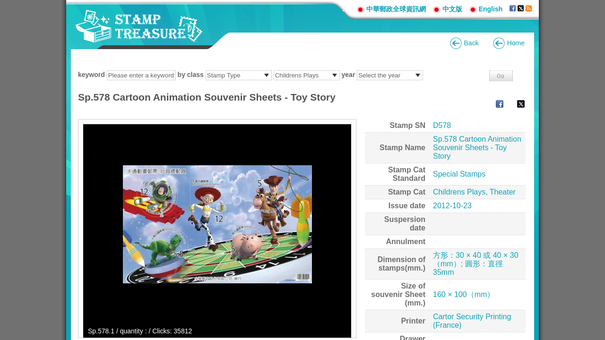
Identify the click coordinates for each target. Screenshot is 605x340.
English (491, 9)
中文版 (452, 9)
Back (471, 43)
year (348, 74)
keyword (91, 74)
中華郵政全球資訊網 (396, 9)
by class (191, 74)
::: (346, 9)
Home (516, 43)
